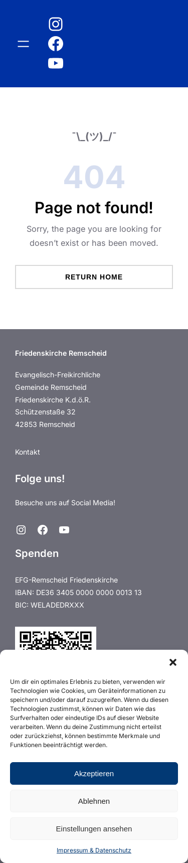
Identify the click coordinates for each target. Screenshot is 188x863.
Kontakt (27, 452)
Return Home (94, 277)
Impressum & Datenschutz (94, 850)
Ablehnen (94, 801)
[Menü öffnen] (23, 44)
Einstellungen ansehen (94, 828)
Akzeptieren (94, 773)
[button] (173, 662)
